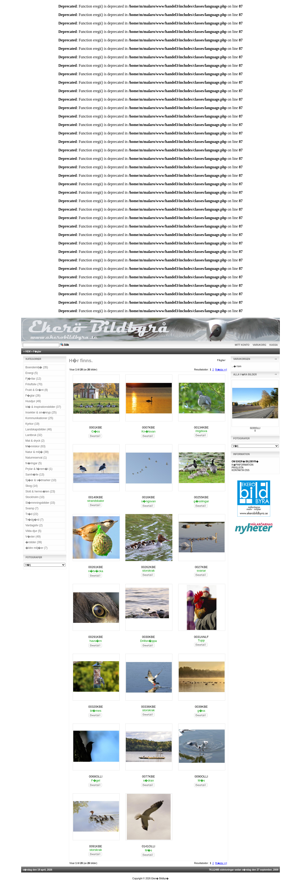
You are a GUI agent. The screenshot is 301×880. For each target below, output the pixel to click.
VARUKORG (259, 345)
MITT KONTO (242, 345)
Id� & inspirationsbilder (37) (43, 407)
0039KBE (201, 706)
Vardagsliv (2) (34, 525)
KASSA (273, 345)
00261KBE (95, 567)
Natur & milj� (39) (37, 452)
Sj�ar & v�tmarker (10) (40, 480)
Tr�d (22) (31, 514)
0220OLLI (255, 428)
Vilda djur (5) (33, 531)
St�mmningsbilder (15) (40, 502)
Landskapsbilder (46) (38, 429)
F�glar (37, 351)
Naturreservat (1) (36, 457)
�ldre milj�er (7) (36, 548)
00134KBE (201, 427)
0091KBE (95, 846)
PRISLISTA (237, 467)
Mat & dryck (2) (34, 440)
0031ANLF (201, 637)
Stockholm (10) (34, 497)
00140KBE (95, 497)
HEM (28, 351)
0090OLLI (201, 776)
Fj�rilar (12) (33, 378)
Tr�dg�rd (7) (34, 519)
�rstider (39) (33, 542)
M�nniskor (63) (35, 446)
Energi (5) (31, 373)
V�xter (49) (33, 536)
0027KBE (201, 567)
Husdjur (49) (33, 401)
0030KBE (148, 637)
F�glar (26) (32, 395)
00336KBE (148, 706)
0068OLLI (95, 776)
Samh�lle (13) (34, 474)
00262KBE (148, 567)
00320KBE (95, 706)
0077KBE (148, 776)
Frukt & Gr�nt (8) (36, 390)
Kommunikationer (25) (39, 418)
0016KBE (148, 497)
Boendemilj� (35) (36, 367)
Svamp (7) (31, 508)
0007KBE (148, 427)
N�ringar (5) (33, 463)
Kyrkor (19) (32, 423)
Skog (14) (31, 485)
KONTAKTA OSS (241, 470)
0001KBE (95, 427)
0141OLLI (148, 846)
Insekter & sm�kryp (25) (41, 412)
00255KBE (201, 497)
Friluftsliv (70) (33, 384)
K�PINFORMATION (242, 465)
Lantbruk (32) (33, 435)
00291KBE (95, 637)
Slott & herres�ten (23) (40, 491)
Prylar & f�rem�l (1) (38, 469)
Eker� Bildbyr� (160, 878)
